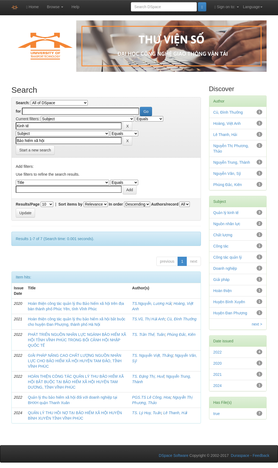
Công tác (221, 246)
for (18, 111)
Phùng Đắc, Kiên (181, 334)
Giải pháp (221, 279)
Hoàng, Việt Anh (227, 123)
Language (253, 7)
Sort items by (70, 204)
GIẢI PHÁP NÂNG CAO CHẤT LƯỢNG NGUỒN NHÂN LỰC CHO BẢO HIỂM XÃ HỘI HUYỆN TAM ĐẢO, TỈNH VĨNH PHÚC (75, 360)
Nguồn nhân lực (227, 224)
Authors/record (164, 204)
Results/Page (28, 204)
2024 (217, 385)
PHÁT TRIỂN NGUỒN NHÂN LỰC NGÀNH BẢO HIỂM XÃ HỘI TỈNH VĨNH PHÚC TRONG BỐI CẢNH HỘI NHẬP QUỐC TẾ (77, 340)
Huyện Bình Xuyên (229, 302)
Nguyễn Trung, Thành (231, 162)
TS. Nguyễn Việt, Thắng (152, 355)
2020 (217, 363)
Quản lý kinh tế (226, 212)
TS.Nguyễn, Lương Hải (152, 303)
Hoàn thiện (222, 291)
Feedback (261, 455)
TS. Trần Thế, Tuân (148, 334)
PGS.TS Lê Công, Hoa (151, 397)
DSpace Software (173, 455)
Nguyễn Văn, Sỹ (227, 173)
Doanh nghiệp (225, 268)
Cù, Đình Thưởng (182, 319)
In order (116, 204)
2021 (217, 374)
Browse (55, 7)
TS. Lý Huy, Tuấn (146, 413)
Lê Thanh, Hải (175, 413)
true (216, 413)
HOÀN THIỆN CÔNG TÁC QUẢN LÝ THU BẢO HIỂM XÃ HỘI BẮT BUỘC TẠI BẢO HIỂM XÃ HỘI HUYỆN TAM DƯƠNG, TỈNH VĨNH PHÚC (76, 381)
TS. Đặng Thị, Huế (148, 376)
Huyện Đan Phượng (230, 313)
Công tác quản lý (227, 257)
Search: (23, 103)
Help (75, 7)
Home (32, 7)
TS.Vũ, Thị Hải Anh (148, 319)
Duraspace (240, 455)
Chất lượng (222, 235)
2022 (217, 352)
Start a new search (35, 150)
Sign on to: (226, 7)
